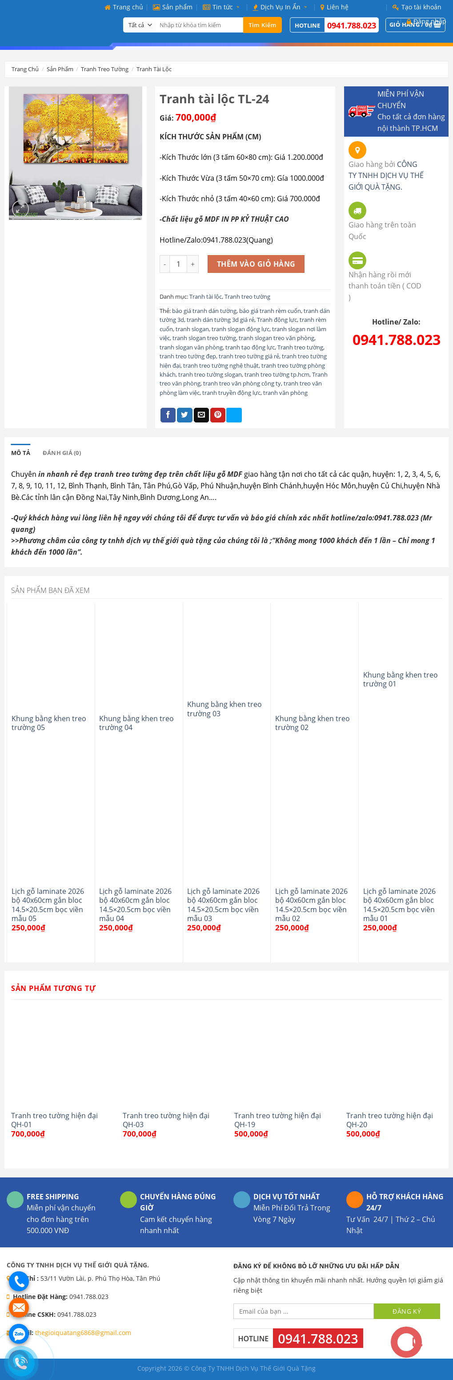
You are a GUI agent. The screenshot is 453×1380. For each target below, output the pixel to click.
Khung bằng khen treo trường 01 (400, 679)
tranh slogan (192, 329)
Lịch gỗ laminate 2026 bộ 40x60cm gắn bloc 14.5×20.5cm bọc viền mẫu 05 (48, 905)
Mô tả (20, 453)
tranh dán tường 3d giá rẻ (220, 320)
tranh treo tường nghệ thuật (221, 365)
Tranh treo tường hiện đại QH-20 (389, 1120)
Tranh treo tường (104, 69)
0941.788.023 (397, 339)
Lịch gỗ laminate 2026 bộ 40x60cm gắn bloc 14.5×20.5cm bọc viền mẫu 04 (135, 905)
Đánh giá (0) (62, 453)
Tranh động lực (277, 320)
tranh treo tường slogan (210, 374)
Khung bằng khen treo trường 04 (136, 723)
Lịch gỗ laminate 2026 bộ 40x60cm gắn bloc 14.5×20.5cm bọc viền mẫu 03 (223, 905)
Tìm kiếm (263, 25)
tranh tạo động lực (250, 347)
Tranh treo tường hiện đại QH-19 (277, 1120)
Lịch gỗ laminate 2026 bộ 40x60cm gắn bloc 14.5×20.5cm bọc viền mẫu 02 (311, 905)
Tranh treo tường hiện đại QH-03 (166, 1120)
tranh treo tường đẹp (188, 356)
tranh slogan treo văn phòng (276, 338)
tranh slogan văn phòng (191, 347)
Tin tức (223, 7)
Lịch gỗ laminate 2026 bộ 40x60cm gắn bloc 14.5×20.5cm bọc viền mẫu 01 (399, 905)
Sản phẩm (172, 7)
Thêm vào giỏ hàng (256, 264)
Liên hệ (335, 7)
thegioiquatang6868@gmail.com (83, 1332)
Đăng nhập (426, 21)
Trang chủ (123, 7)
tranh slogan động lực (240, 329)
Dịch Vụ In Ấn (282, 7)
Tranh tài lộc (154, 69)
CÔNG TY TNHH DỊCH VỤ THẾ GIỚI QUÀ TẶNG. (386, 175)
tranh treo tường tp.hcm (277, 374)
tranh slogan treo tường (204, 338)
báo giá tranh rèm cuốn (270, 311)
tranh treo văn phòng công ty (242, 383)
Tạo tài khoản (417, 7)
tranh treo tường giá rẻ (249, 356)
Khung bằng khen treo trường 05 (49, 723)
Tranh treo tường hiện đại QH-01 (54, 1120)
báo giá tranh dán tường (204, 311)
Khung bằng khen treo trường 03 (224, 709)
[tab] (20, 453)
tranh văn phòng (285, 393)
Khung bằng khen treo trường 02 (312, 723)
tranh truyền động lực (231, 393)
